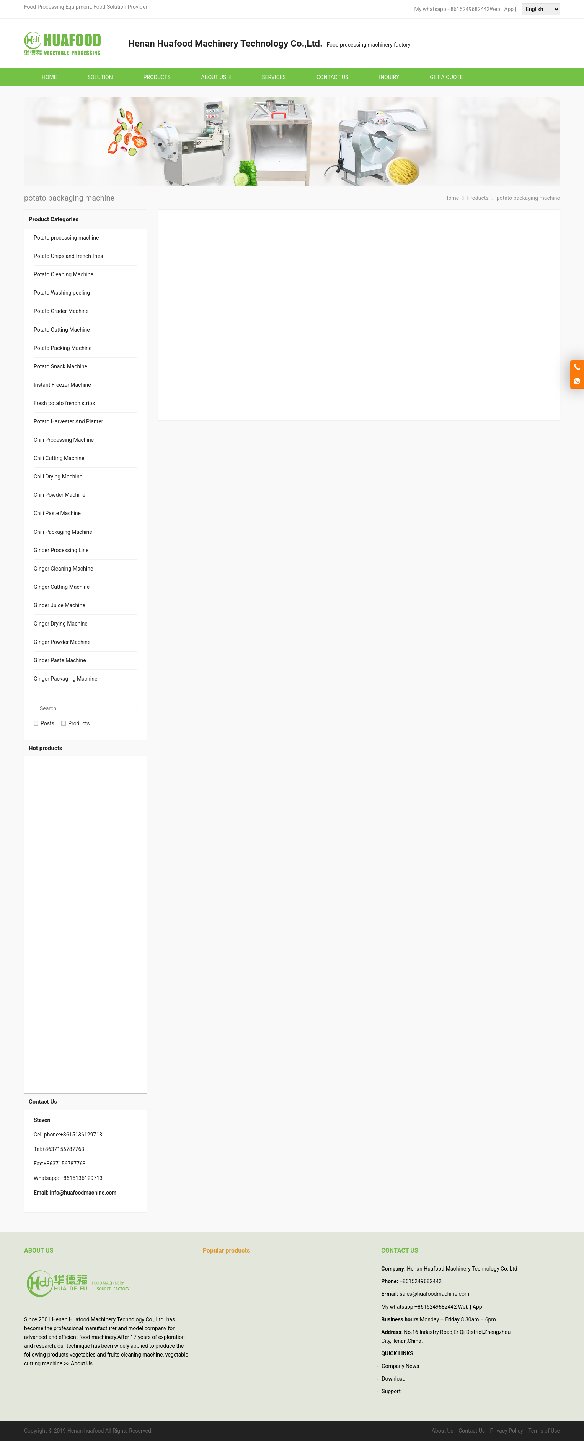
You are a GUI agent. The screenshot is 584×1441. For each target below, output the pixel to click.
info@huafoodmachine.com (83, 1193)
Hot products (45, 748)
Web (494, 9)
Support (391, 1391)
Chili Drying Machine (58, 476)
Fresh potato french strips (64, 403)
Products (75, 723)
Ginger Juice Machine (59, 605)
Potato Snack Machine (60, 366)
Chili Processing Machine (64, 440)
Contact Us (471, 1431)
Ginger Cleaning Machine (63, 569)
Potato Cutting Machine (62, 330)
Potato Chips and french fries (68, 256)
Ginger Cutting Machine (62, 587)
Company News (400, 1366)
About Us (82, 1363)
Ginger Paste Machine (60, 660)
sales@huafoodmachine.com (434, 1294)
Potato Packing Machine (63, 348)
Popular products (226, 1250)
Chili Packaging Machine (63, 532)
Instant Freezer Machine (62, 385)
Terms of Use (544, 1431)
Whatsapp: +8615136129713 (68, 1178)
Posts (44, 723)
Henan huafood (85, 1431)
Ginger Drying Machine (61, 624)
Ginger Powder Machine (62, 642)
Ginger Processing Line (61, 550)
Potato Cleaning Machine (63, 274)
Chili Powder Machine (59, 495)
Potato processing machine (66, 238)
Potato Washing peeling (62, 293)
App (509, 9)
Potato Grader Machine (61, 311)
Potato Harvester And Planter (68, 421)
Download (393, 1379)
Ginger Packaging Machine (65, 679)
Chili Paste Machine (57, 513)
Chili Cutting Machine (59, 458)
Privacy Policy (506, 1431)
